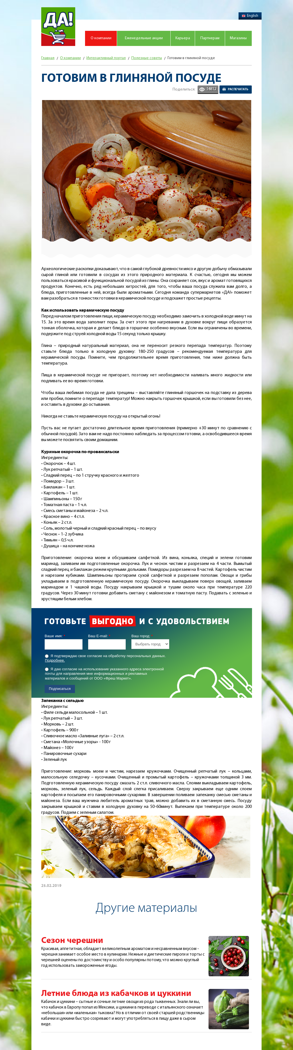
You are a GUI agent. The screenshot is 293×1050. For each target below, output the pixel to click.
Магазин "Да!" (58, 26)
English (250, 16)
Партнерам (209, 38)
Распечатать (238, 89)
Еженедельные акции (144, 38)
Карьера (182, 38)
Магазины (238, 38)
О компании (101, 38)
